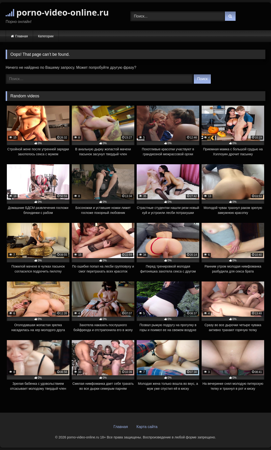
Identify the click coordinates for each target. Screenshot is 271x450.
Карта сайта (146, 427)
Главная (21, 36)
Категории (46, 36)
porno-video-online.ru (57, 12)
